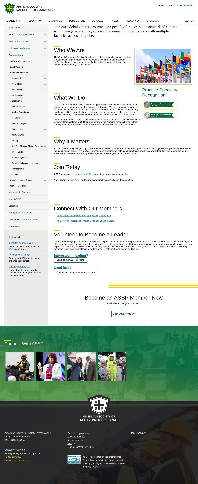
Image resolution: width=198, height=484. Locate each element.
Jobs (70, 443)
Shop (170, 5)
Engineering (17, 89)
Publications (77, 21)
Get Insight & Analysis (19, 266)
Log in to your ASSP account (86, 174)
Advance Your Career (19, 255)
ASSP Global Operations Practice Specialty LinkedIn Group (86, 221)
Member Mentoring (18, 186)
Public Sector (17, 152)
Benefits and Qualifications (22, 34)
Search (189, 21)
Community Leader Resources (23, 219)
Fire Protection (18, 106)
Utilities (15, 174)
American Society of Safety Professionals (29, 8)
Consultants (17, 84)
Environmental (18, 95)
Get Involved (15, 199)
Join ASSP (75, 180)
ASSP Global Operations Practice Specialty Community (84, 215)
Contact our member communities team (76, 272)
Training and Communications (25, 163)
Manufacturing (18, 135)
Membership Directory (19, 192)
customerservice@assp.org (17, 460)
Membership (14, 21)
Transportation (18, 169)
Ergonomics (17, 101)
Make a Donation (76, 436)
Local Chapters (16, 67)
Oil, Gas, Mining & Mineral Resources (28, 146)
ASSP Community (185, 5)
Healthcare (16, 118)
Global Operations (20, 112)
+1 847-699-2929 (12, 457)
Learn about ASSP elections (70, 260)
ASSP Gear (14, 226)
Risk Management (20, 157)
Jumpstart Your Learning (21, 243)
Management (17, 129)
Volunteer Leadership (19, 48)
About (161, 5)
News (115, 21)
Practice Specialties (19, 72)
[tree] (26, 127)
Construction (17, 78)
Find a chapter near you (79, 447)
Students (153, 21)
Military (15, 140)
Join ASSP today (124, 313)
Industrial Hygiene (20, 123)
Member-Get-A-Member (20, 213)
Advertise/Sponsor (77, 433)
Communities (16, 55)
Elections (13, 206)
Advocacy (98, 21)
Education (35, 21)
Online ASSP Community (20, 61)
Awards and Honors (18, 41)
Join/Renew (14, 28)
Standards (55, 21)
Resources (133, 21)
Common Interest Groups (21, 180)
